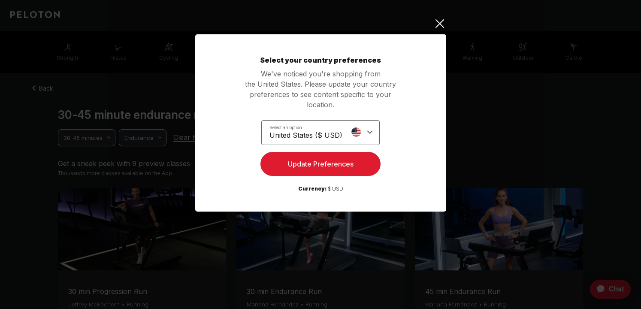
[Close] (320, 23)
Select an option (285, 127)
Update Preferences (321, 165)
